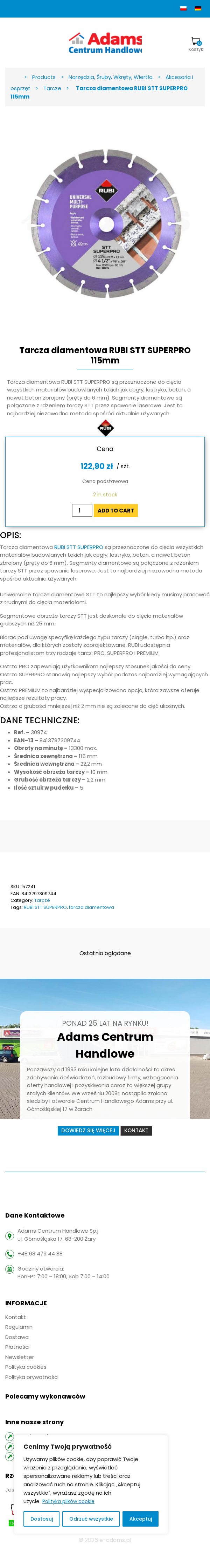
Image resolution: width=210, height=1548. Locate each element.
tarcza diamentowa (91, 907)
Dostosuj (41, 1518)
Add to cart (116, 510)
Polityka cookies (26, 1367)
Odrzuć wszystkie (91, 1518)
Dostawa (17, 1337)
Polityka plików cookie (68, 1501)
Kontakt (136, 1130)
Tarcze (42, 900)
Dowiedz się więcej (88, 1130)
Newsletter (19, 1357)
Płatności (17, 1347)
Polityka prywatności (31, 1377)
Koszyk (196, 44)
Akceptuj (141, 1518)
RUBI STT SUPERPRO (78, 547)
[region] (91, 1484)
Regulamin (19, 1327)
